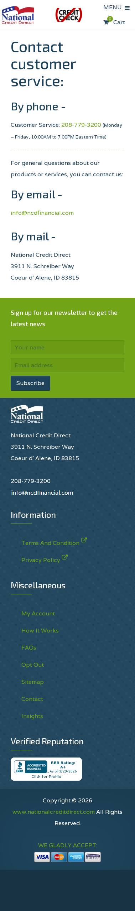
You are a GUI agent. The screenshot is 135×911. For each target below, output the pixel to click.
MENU (114, 7)
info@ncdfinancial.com (42, 213)
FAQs (28, 647)
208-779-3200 (81, 125)
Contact (32, 699)
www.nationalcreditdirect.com (53, 812)
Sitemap (32, 682)
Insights (32, 716)
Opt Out (32, 664)
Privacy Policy (40, 558)
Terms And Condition (50, 541)
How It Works (40, 630)
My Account (38, 613)
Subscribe (30, 383)
